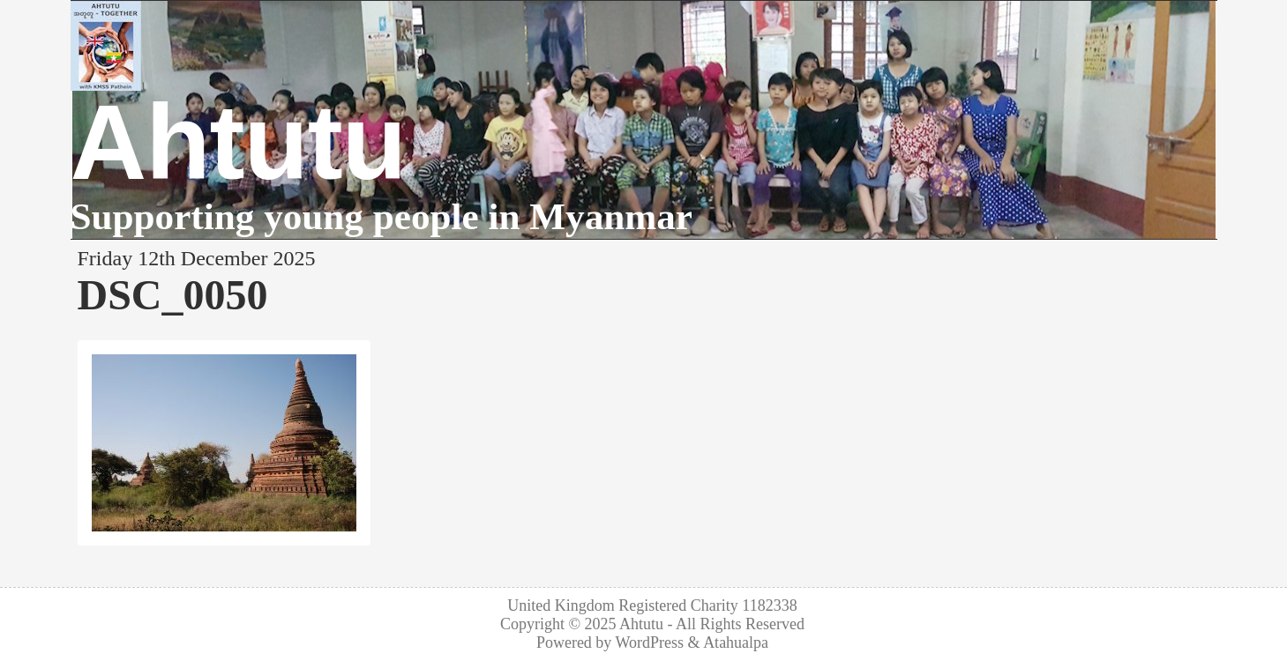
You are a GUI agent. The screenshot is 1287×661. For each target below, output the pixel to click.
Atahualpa (735, 642)
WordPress (650, 642)
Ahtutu (238, 142)
